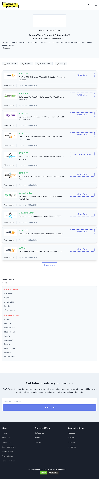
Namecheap (9, 331)
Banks (37, 437)
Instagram (72, 447)
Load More (49, 265)
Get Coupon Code (82, 154)
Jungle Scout (9, 327)
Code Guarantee (9, 447)
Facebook (72, 433)
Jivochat (7, 352)
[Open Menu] (95, 4)
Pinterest (71, 442)
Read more (7, 48)
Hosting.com (9, 348)
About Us (6, 437)
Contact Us (6, 442)
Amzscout (8, 293)
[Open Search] (89, 4)
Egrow (7, 297)
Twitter (71, 437)
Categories (39, 433)
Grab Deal (82, 75)
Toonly (7, 336)
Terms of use (7, 451)
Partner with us (8, 461)
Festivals (38, 442)
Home (42, 30)
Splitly (7, 306)
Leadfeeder (9, 356)
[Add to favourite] (64, 17)
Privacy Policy (7, 456)
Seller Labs (9, 301)
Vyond (7, 319)
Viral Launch (9, 310)
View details (9, 86)
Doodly (7, 323)
